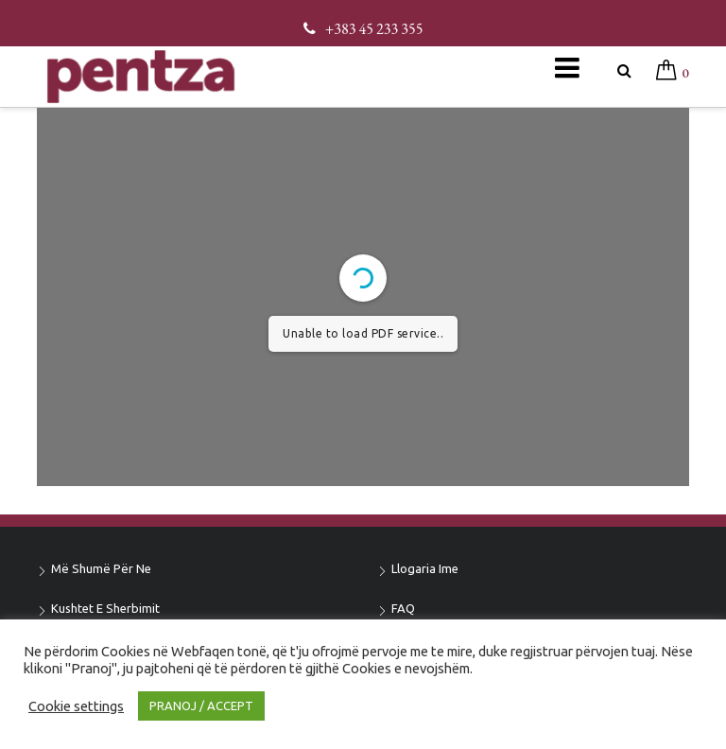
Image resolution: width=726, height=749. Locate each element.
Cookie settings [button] (76, 706)
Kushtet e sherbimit (105, 608)
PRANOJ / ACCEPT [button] (201, 705)
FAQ (403, 608)
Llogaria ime (424, 568)
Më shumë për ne (101, 568)
